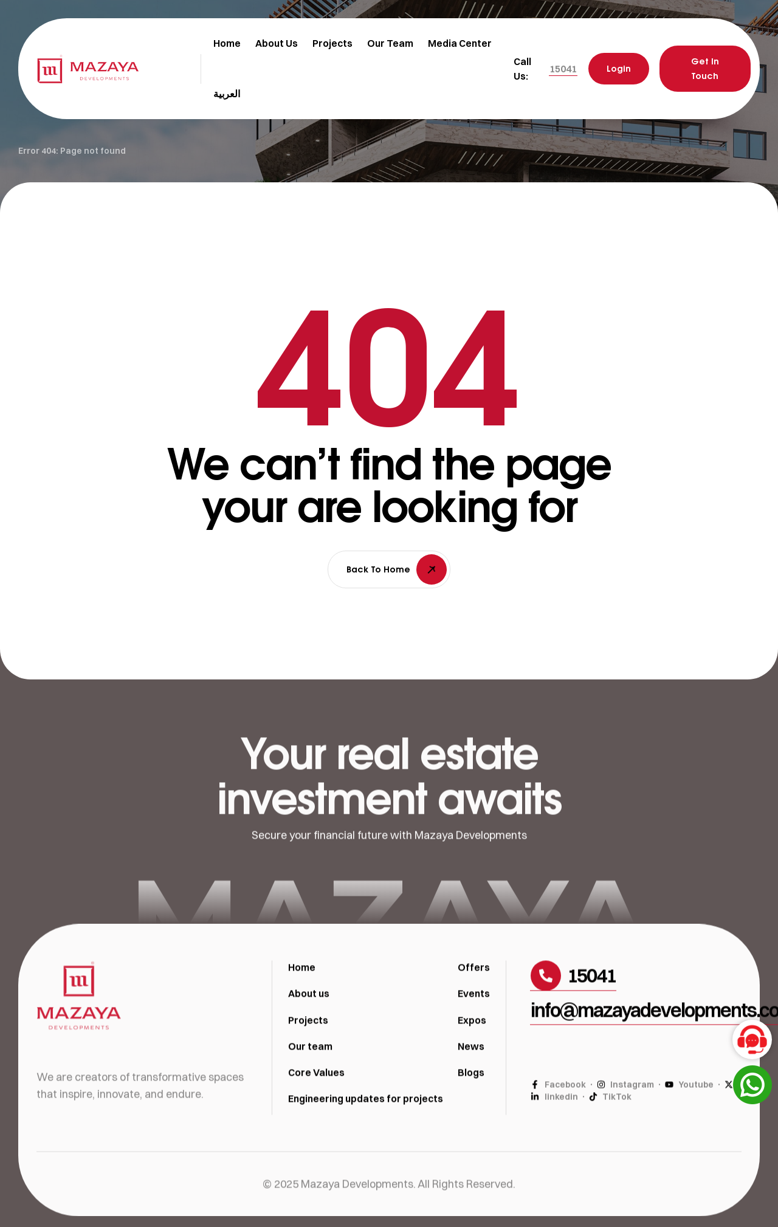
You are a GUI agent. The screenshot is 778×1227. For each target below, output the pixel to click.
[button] (563, 68)
